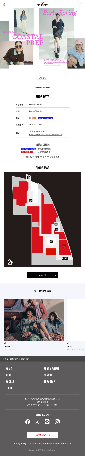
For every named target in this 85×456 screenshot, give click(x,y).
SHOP (8, 375)
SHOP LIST (25, 359)
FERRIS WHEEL (51, 368)
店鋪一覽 (42, 275)
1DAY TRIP (49, 381)
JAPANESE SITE (42, 434)
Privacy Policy (20, 443)
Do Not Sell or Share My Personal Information (50, 443)
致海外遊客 (14, 359)
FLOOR (9, 388)
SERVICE (48, 375)
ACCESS (10, 381)
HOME (5, 359)
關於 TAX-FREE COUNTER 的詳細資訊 (42, 157)
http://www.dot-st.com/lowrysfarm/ (45, 134)
